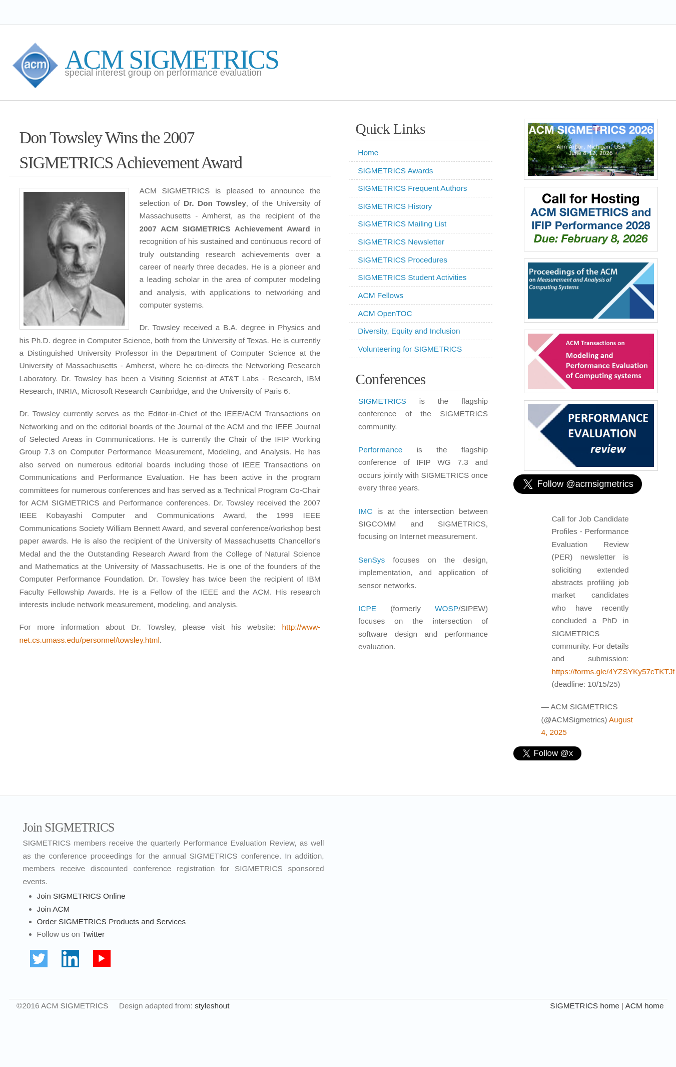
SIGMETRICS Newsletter (401, 241)
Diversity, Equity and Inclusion (409, 331)
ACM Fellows (380, 295)
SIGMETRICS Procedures (402, 259)
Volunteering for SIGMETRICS (410, 349)
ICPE (367, 608)
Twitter (93, 934)
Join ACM (53, 909)
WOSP (446, 608)
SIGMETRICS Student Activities (412, 277)
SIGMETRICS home (584, 1005)
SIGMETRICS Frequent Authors (412, 188)
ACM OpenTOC (385, 313)
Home (368, 152)
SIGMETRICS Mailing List (402, 223)
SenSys (371, 560)
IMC (365, 511)
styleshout (212, 1005)
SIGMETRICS (382, 401)
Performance (380, 449)
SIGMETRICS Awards (395, 170)
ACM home (644, 1005)
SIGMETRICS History (395, 206)
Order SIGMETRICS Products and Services (111, 921)
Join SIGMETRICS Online (81, 896)
